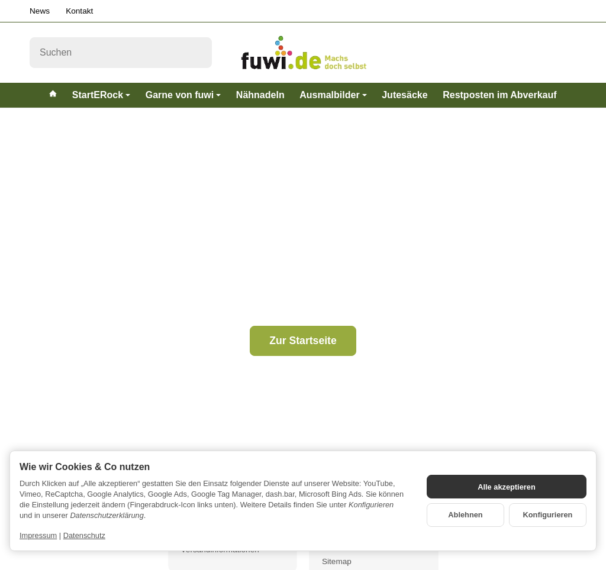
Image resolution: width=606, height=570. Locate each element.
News (40, 11)
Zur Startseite (302, 340)
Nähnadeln (260, 95)
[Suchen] (121, 52)
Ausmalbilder (332, 95)
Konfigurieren (548, 514)
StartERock (101, 95)
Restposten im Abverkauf (499, 95)
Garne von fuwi (183, 95)
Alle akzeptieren (506, 486)
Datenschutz (84, 535)
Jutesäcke (404, 95)
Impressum (38, 535)
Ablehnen (465, 514)
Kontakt (79, 11)
